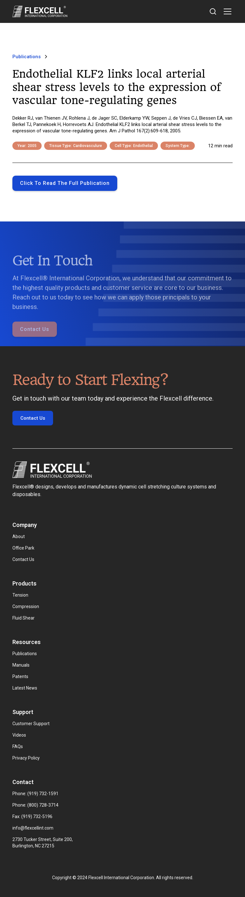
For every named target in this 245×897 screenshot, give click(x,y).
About (18, 536)
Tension (20, 595)
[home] (39, 11)
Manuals (21, 665)
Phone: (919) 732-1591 (35, 793)
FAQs (17, 746)
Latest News (24, 687)
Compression (25, 606)
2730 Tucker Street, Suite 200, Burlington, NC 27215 (43, 842)
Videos (19, 735)
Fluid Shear (23, 617)
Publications (24, 653)
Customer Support (31, 723)
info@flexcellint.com (32, 827)
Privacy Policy (26, 757)
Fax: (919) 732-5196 (32, 816)
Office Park (23, 547)
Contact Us (34, 336)
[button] (226, 11)
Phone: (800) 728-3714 (35, 805)
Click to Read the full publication (65, 183)
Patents (20, 676)
